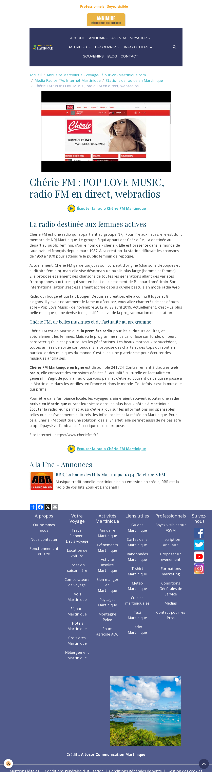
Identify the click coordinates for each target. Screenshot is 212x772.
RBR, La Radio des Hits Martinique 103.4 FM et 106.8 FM (110, 474)
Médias (171, 603)
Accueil (77, 38)
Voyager (139, 38)
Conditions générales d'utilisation (74, 765)
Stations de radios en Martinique (134, 80)
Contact (129, 56)
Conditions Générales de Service (171, 588)
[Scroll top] (204, 764)
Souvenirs (93, 56)
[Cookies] (8, 763)
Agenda (119, 38)
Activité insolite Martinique (107, 565)
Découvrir (106, 47)
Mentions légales (24, 765)
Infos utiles (136, 47)
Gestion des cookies (185, 765)
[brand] (43, 47)
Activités (78, 47)
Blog (112, 56)
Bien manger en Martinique (107, 585)
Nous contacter (44, 539)
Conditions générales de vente (135, 765)
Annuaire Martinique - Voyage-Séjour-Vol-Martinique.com (96, 74)
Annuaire (98, 38)
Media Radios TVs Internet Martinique (68, 80)
